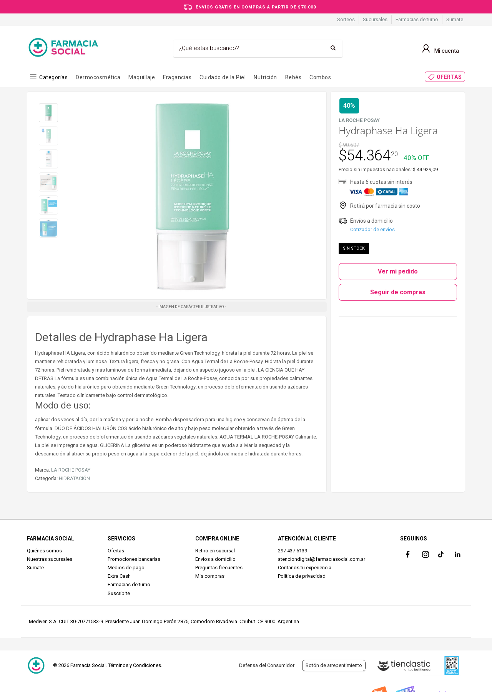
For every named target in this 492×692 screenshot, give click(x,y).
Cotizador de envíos (372, 229)
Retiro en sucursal (215, 551)
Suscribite (119, 593)
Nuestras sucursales (49, 559)
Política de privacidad (302, 576)
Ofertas (116, 551)
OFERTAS (449, 77)
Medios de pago (126, 567)
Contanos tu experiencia (304, 567)
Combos (320, 77)
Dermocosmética (98, 77)
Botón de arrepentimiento (334, 665)
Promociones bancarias (134, 559)
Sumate (454, 19)
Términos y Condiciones (134, 665)
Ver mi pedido (398, 271)
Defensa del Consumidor (266, 665)
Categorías (53, 77)
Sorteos (346, 19)
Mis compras (209, 576)
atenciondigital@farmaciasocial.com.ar (321, 559)
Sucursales (375, 19)
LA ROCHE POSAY (70, 470)
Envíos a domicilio (215, 559)
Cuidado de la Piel (222, 77)
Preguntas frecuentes (219, 567)
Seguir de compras (398, 292)
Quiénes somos (44, 551)
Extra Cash (119, 576)
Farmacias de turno (417, 19)
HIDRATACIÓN (74, 478)
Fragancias (177, 77)
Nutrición (265, 77)
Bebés (293, 77)
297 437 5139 (292, 551)
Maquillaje (141, 77)
